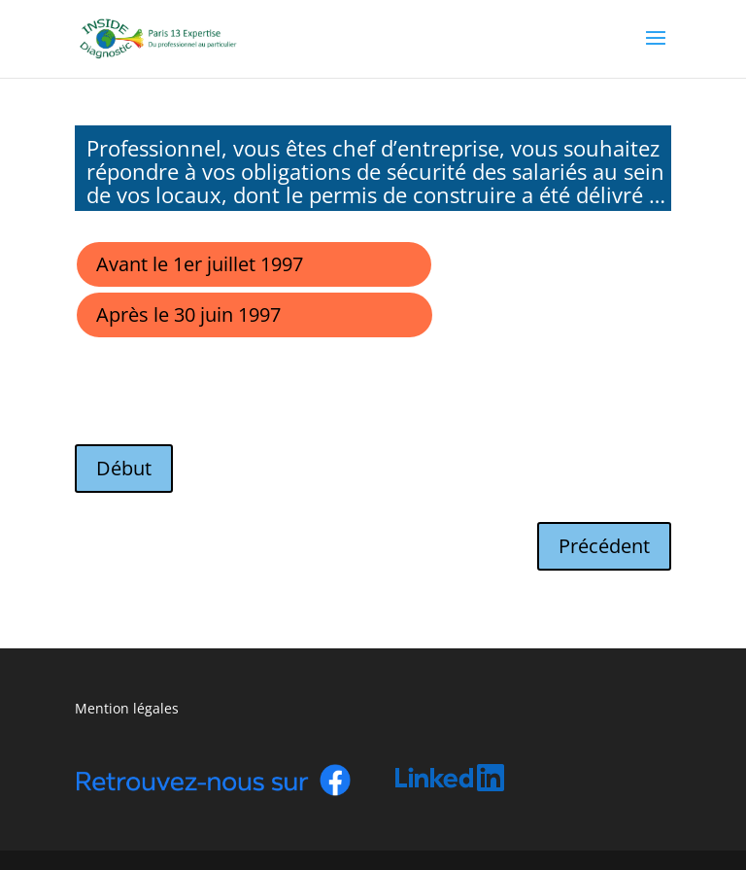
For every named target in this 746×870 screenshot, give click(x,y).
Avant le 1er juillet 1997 (199, 264)
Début (124, 468)
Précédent (604, 546)
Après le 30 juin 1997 (188, 314)
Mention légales (127, 708)
